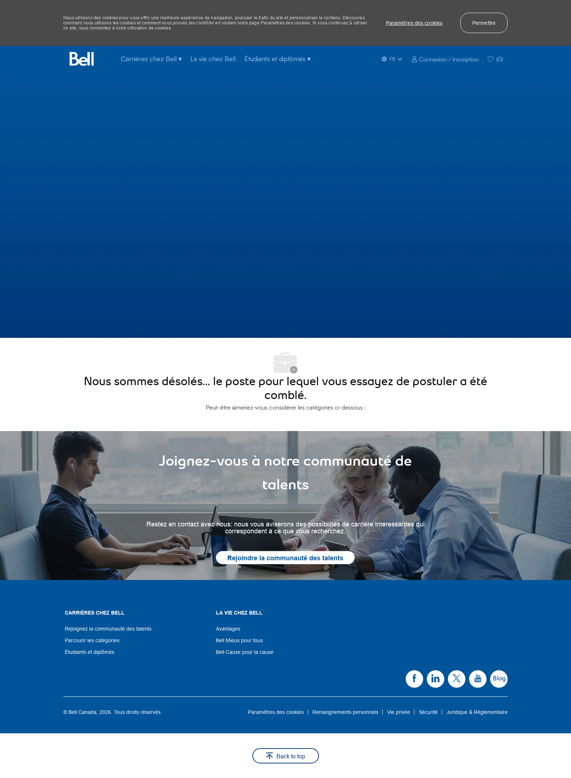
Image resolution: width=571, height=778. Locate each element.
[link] (445, 59)
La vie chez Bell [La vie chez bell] (213, 58)
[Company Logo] (81, 59)
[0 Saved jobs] (495, 59)
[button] (414, 23)
